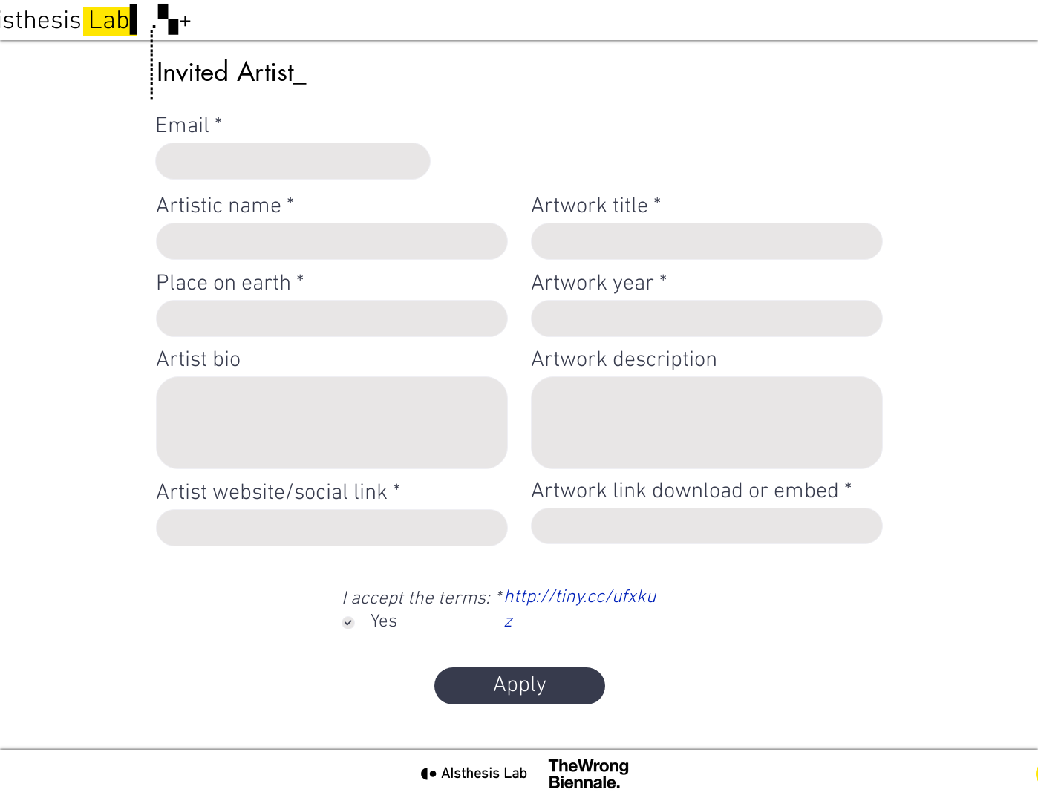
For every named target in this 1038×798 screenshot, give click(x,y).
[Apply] (519, 685)
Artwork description (624, 361)
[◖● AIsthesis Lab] (473, 774)
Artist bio (198, 361)
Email (182, 127)
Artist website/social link (272, 494)
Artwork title (589, 207)
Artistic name (218, 207)
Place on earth (223, 284)
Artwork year (592, 284)
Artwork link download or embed (685, 492)
